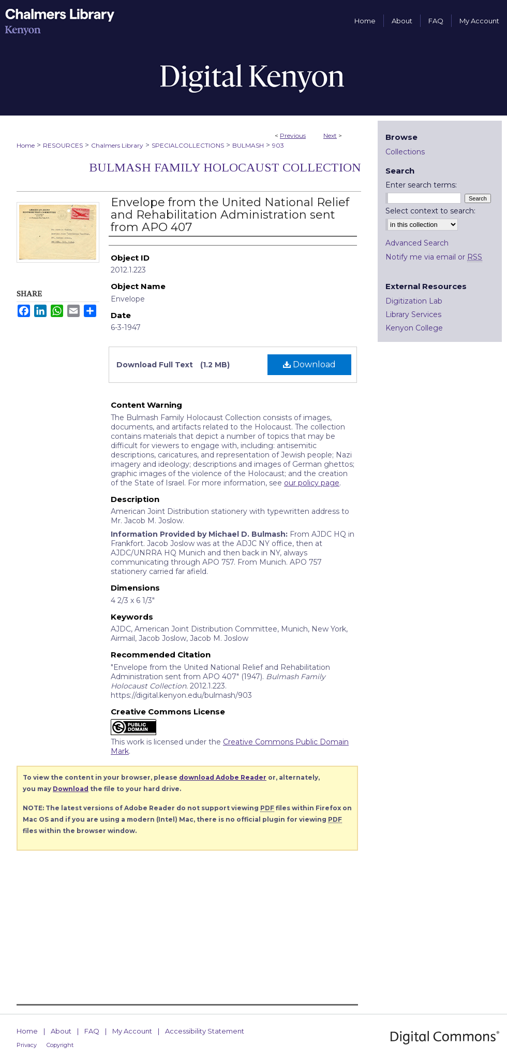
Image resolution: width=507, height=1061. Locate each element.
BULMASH (248, 145)
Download (309, 364)
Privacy (27, 1045)
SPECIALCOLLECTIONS (188, 145)
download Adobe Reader (222, 777)
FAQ (91, 1031)
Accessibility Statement (204, 1031)
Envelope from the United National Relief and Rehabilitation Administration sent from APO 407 (230, 214)
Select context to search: (430, 211)
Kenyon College (414, 328)
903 (278, 145)
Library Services (413, 314)
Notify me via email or (433, 257)
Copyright (60, 1045)
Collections (405, 151)
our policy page (311, 483)
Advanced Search (417, 243)
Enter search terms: (421, 185)
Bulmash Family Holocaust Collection (225, 167)
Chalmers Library (117, 145)
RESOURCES (63, 145)
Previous (293, 135)
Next (330, 135)
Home (26, 145)
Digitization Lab (413, 301)
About (61, 1031)
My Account (132, 1031)
